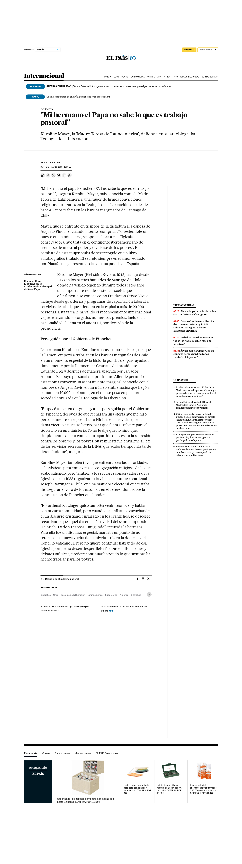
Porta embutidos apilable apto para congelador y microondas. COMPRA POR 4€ (137, 789)
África (167, 77)
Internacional (44, 76)
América (124, 595)
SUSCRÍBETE (189, 50)
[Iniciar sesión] (207, 49)
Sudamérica (111, 595)
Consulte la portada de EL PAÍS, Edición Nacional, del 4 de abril (78, 96)
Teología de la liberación (73, 595)
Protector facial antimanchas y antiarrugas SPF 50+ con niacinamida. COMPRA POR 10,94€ (203, 789)
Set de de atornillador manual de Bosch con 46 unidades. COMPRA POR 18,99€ (169, 789)
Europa (107, 77)
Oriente (151, 77)
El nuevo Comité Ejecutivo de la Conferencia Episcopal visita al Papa (38, 285)
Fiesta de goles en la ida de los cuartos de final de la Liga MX (194, 313)
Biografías (46, 595)
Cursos (46, 753)
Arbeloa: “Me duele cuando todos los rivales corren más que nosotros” (193, 340)
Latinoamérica (138, 77)
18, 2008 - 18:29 (61, 167)
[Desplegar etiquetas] (149, 594)
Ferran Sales (50, 162)
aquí (111, 610)
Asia (159, 77)
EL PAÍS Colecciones (107, 753)
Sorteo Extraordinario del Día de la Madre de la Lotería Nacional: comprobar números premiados (194, 405)
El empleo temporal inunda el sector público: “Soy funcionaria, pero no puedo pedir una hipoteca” (195, 437)
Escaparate (30, 753)
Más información (50, 610)
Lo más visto (181, 380)
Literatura (136, 595)
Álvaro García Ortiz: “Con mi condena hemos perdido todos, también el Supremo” (193, 354)
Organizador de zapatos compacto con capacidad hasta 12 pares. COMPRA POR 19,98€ (85, 800)
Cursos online (62, 753)
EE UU (116, 77)
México (125, 77)
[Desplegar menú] (26, 58)
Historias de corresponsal (186, 77)
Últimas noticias (210, 77)
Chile (55, 595)
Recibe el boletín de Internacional (62, 579)
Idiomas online (83, 753)
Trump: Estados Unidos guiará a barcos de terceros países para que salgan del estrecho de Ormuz (109, 86)
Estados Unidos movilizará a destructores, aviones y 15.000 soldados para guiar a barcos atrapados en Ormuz (193, 326)
